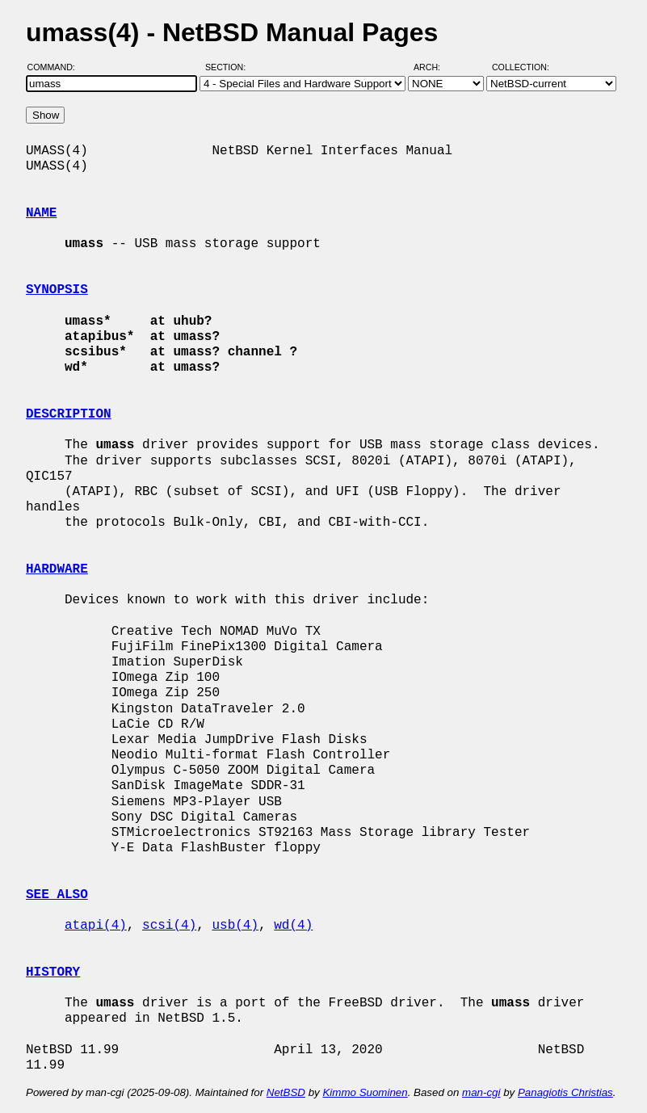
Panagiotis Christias (565, 1092)
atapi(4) (96, 925)
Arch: (434, 67)
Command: (56, 67)
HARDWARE (57, 569)
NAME (41, 213)
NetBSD (286, 1092)
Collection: (520, 67)
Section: (229, 67)
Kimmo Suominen (364, 1092)
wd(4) (293, 925)
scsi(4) (169, 925)
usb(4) (235, 925)
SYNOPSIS (57, 290)
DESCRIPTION (68, 414)
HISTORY (53, 972)
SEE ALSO (57, 895)
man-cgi (481, 1092)
